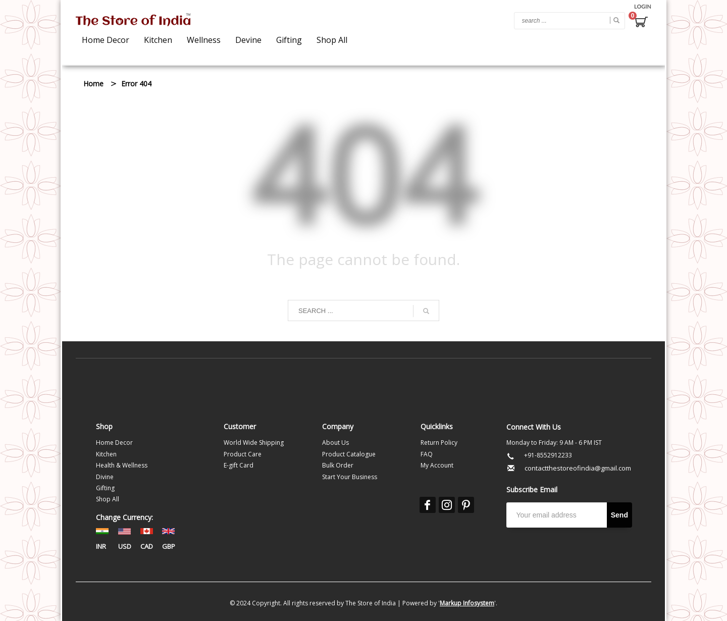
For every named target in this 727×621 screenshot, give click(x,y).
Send (619, 515)
